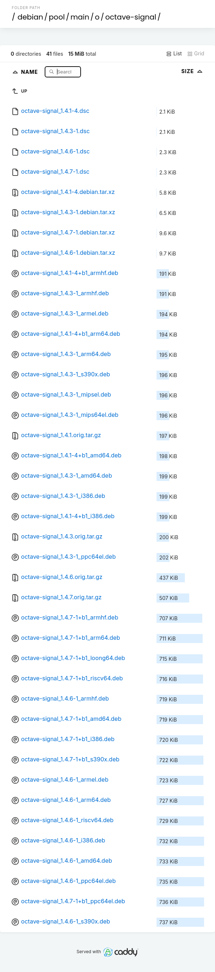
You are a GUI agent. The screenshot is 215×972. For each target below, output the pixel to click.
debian (30, 17)
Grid (195, 53)
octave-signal (131, 17)
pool (57, 17)
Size (192, 71)
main (79, 17)
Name (30, 71)
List (174, 53)
